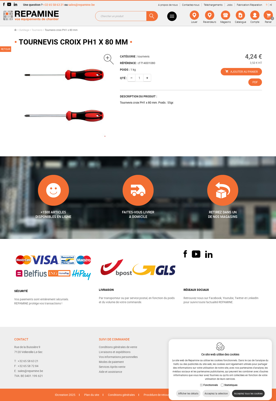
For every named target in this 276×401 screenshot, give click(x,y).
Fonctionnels (210, 381)
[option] (64, 95)
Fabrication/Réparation (249, 4)
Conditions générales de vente (118, 347)
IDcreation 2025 (65, 395)
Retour (5, 49)
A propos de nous (168, 4)
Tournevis (37, 30)
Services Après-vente (112, 367)
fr (267, 4)
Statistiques (230, 381)
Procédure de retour (156, 395)
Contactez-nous (190, 4)
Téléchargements (213, 4)
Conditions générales (121, 395)
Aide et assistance (110, 372)
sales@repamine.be (81, 5)
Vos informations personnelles (118, 357)
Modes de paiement (111, 362)
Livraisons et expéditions (114, 352)
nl (271, 4)
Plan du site (91, 395)
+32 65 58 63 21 (53, 5)
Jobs (229, 4)
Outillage (24, 30)
